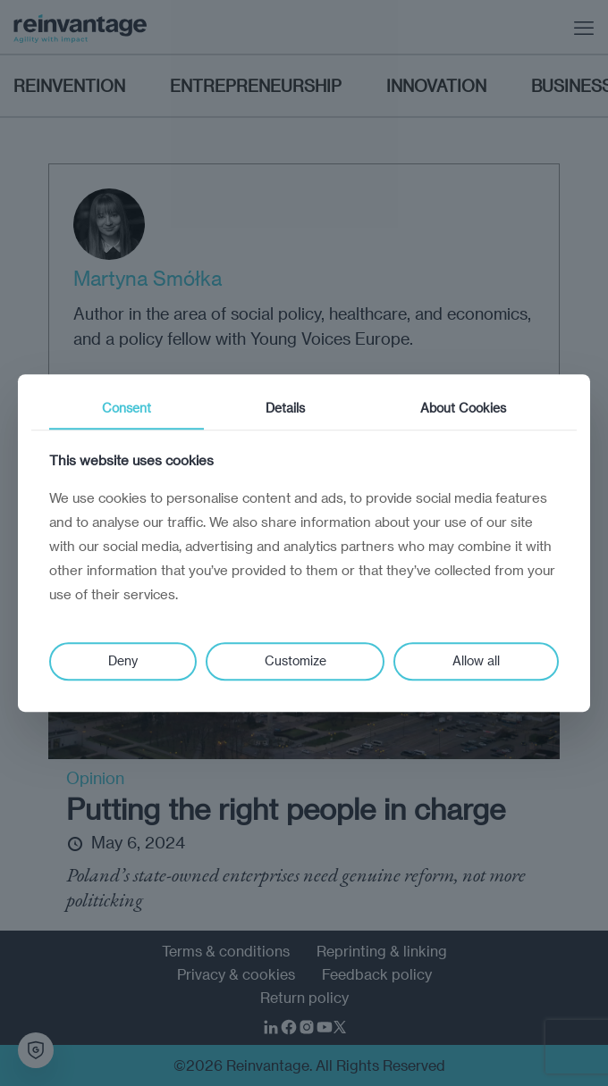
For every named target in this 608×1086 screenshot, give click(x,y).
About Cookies (463, 407)
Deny (123, 660)
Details (285, 407)
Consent (126, 407)
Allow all (476, 660)
